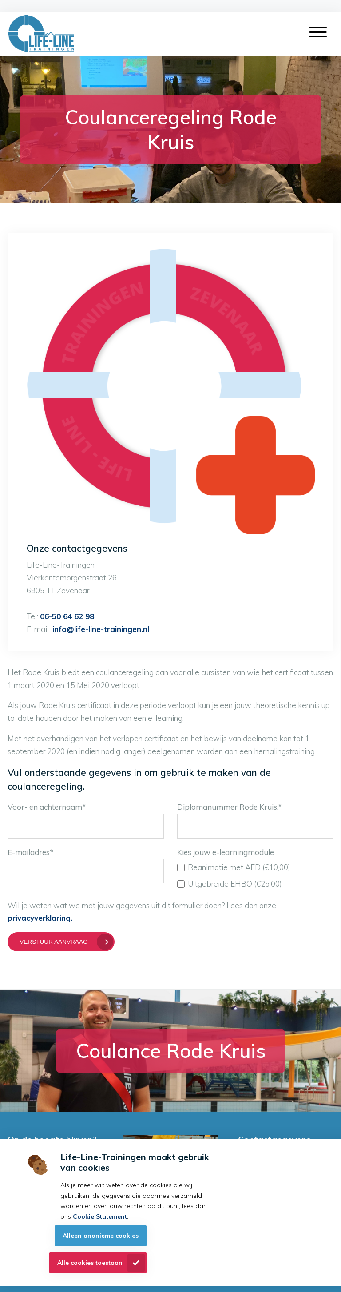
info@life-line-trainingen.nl (99, 629)
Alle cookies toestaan (90, 1263)
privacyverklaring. (40, 917)
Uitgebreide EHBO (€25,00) (229, 883)
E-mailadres (31, 852)
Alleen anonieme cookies (101, 1236)
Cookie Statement (100, 1216)
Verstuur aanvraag (53, 941)
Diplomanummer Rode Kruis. (229, 806)
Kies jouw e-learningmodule (225, 852)
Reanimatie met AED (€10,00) (234, 867)
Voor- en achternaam (47, 806)
